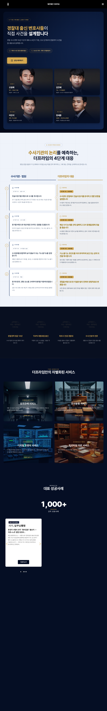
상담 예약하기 (17, 60)
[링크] (8, 4)
